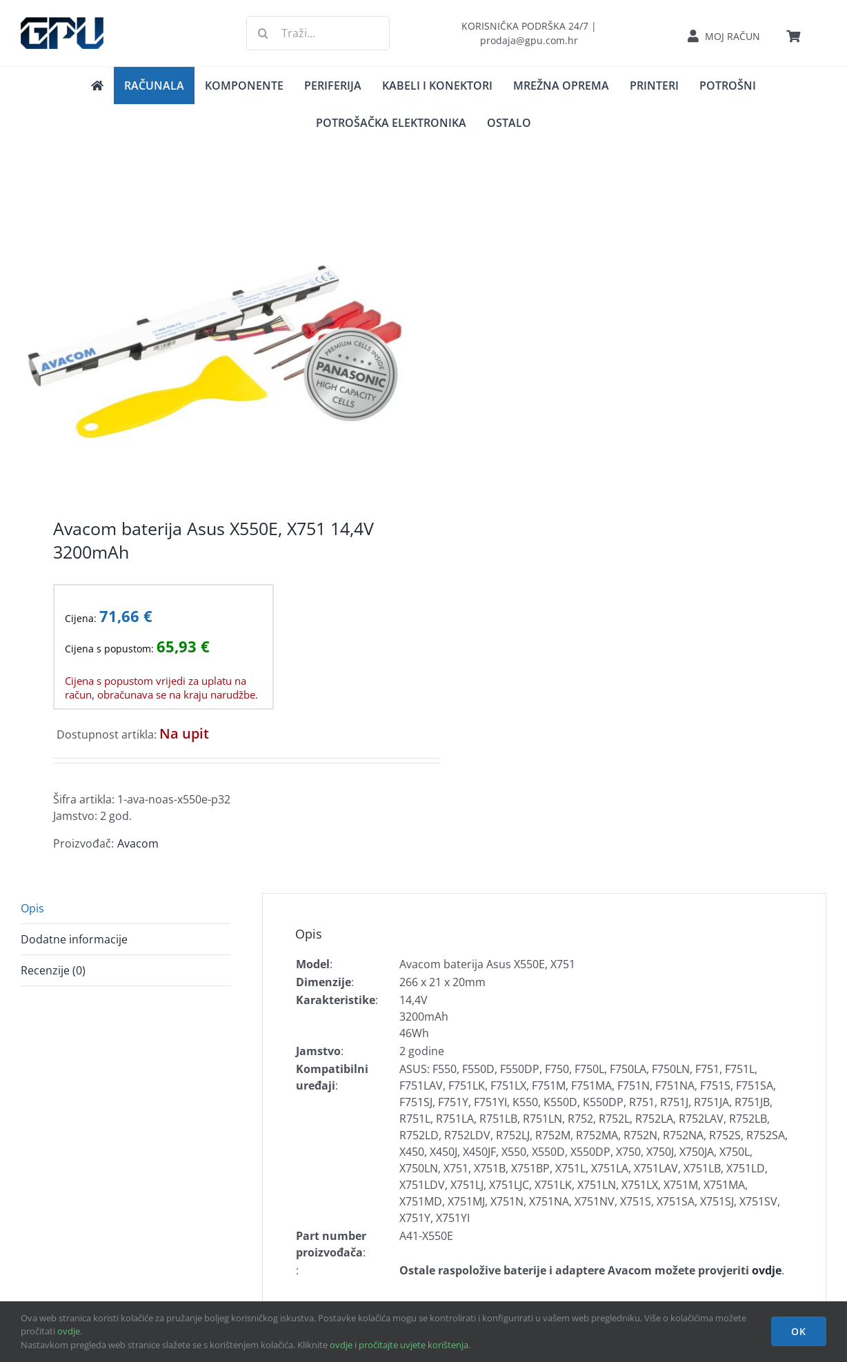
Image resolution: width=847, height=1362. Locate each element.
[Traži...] (318, 33)
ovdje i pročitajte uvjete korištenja (399, 1345)
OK (798, 1331)
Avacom (138, 843)
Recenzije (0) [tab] (53, 970)
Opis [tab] (32, 908)
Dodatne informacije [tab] (74, 939)
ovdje (68, 1331)
